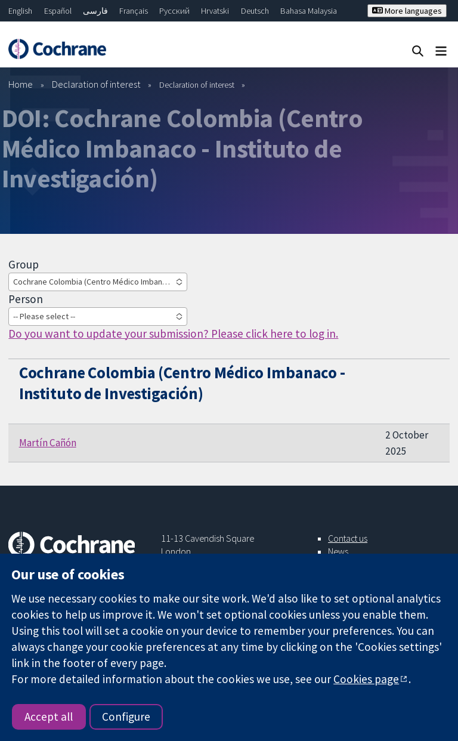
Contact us (347, 538)
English (20, 10)
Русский (174, 10)
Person (25, 299)
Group (23, 264)
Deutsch (255, 10)
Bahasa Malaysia (308, 10)
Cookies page (366, 679)
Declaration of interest (96, 84)
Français (133, 10)
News (338, 551)
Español (58, 10)
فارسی (95, 10)
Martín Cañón (47, 442)
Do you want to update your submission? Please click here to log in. (173, 333)
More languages (407, 10)
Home (20, 84)
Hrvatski (215, 10)
